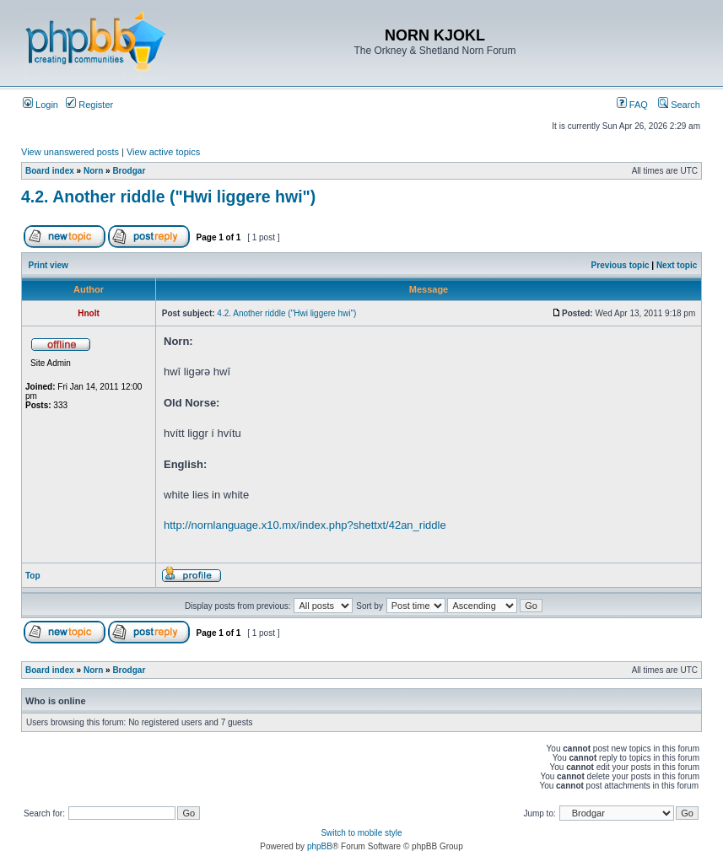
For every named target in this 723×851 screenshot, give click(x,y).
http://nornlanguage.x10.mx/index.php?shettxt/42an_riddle (305, 525)
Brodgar (128, 170)
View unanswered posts (70, 152)
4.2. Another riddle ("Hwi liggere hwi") (168, 196)
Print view (48, 265)
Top (32, 575)
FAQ (632, 105)
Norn (93, 170)
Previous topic (620, 265)
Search (679, 105)
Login (40, 105)
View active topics (163, 152)
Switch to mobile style (361, 833)
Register (89, 105)
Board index (49, 170)
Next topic (676, 265)
